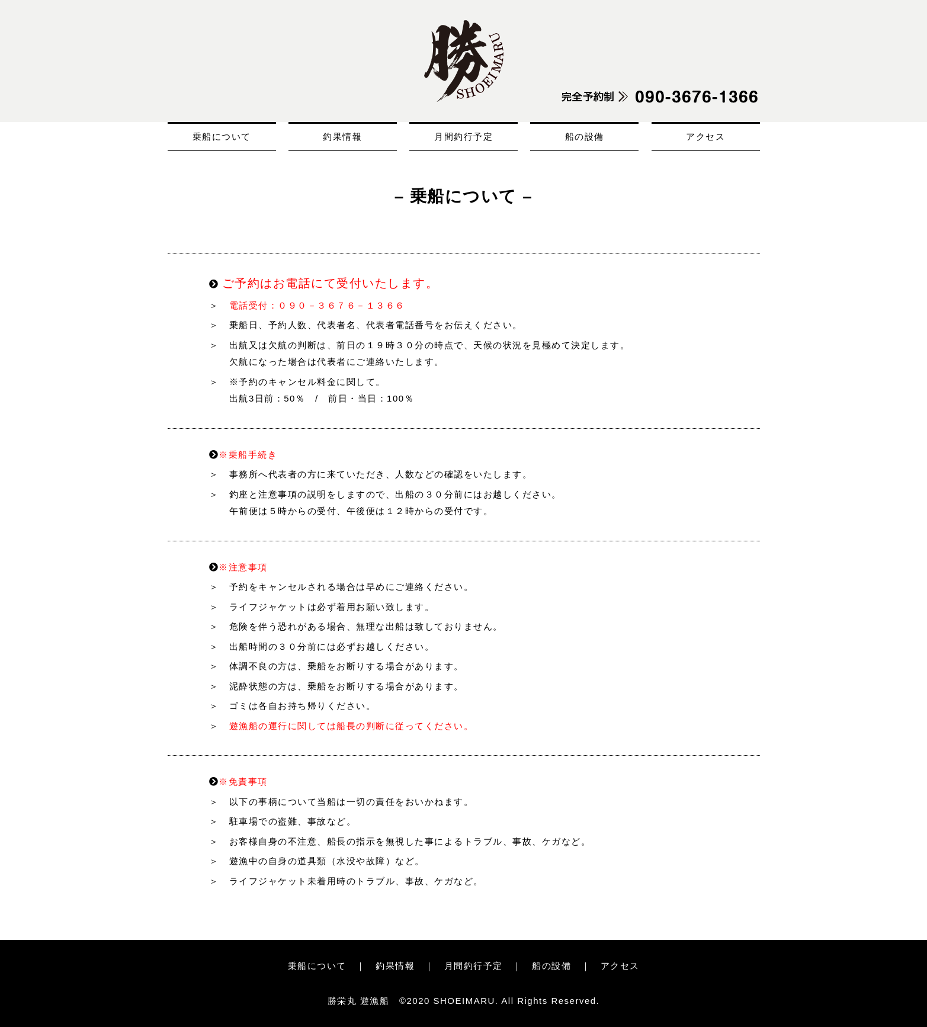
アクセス (705, 136)
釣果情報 (342, 136)
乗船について (222, 136)
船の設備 (584, 136)
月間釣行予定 (463, 136)
